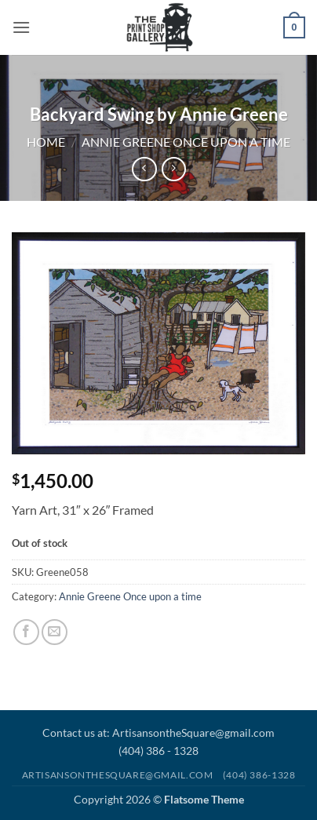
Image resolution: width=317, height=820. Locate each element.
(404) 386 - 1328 (158, 750)
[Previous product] (174, 169)
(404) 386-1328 (259, 775)
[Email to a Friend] (54, 632)
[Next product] (144, 169)
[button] (21, 27)
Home (46, 141)
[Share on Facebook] (26, 632)
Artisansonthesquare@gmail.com (117, 775)
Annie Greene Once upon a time (186, 141)
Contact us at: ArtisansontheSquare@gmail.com (158, 732)
